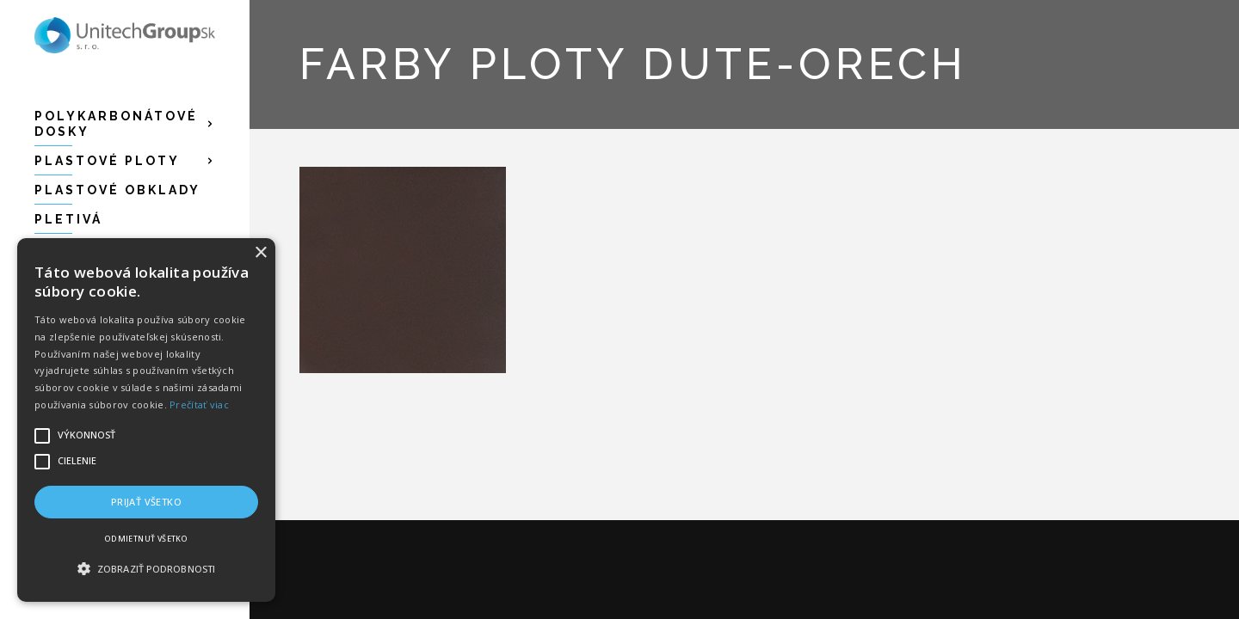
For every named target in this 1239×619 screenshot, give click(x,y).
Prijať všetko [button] (146, 501)
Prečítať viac (199, 404)
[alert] (146, 420)
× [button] (260, 253)
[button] (146, 569)
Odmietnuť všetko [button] (146, 538)
